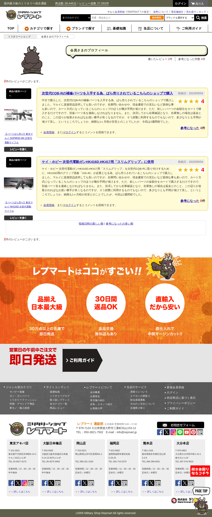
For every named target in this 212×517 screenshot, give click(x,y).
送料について (160, 11)
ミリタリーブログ (60, 396)
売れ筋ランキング (196, 11)
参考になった (189, 128)
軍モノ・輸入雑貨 (20, 408)
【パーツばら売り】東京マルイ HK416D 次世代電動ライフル (19, 206)
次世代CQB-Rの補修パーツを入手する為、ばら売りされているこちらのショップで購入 (107, 93)
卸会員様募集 (137, 400)
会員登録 (120, 11)
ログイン (70, 132)
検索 (204, 17)
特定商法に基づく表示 (181, 397)
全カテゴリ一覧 (58, 403)
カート (199, 3)
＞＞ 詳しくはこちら (19, 491)
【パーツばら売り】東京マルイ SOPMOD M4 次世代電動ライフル (19, 138)
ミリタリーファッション (23, 400)
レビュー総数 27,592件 (94, 3)
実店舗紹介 (177, 11)
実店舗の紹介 (97, 400)
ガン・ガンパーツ (20, 396)
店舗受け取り (137, 408)
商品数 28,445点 (65, 3)
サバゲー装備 (17, 391)
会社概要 (95, 392)
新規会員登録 (175, 387)
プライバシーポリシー (181, 403)
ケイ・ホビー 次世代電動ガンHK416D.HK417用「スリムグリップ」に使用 (98, 162)
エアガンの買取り (140, 396)
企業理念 (95, 396)
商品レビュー (57, 408)
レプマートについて (99, 387)
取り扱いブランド (60, 400)
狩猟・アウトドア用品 (22, 403)
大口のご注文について (142, 403)
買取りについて (139, 391)
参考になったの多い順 (119, 223)
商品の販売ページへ (17, 93)
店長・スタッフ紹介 (101, 404)
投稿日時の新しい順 (91, 223)
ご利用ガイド (175, 408)
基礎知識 (55, 391)
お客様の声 (96, 408)
